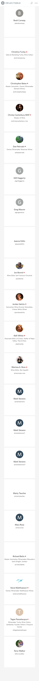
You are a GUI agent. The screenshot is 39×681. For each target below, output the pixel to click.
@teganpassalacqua (19, 630)
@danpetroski (19, 153)
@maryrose (19, 528)
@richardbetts (19, 565)
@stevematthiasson (19, 594)
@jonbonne (19, 279)
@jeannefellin (19, 244)
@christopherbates (19, 92)
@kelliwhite (19, 344)
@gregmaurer (19, 212)
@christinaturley (19, 58)
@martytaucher (19, 496)
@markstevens (19, 402)
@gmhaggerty (19, 181)
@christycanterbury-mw (19, 121)
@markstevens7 (19, 433)
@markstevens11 (19, 465)
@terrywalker (19, 654)
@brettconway (20, 23)
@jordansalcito (19, 312)
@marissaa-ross (19, 373)
